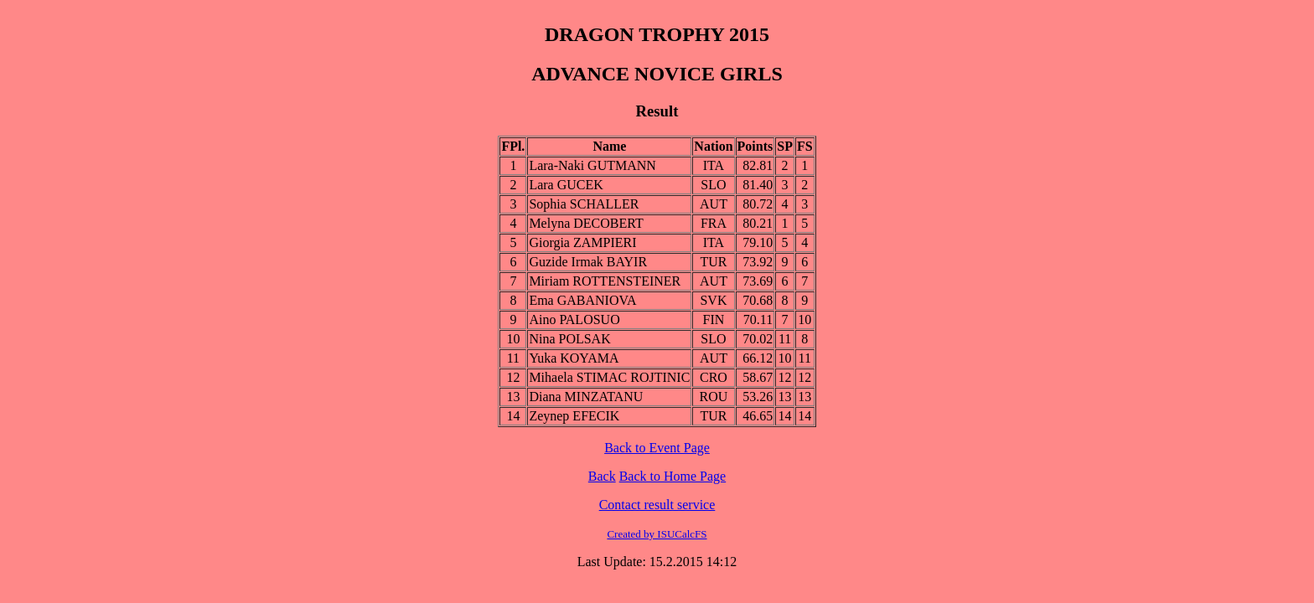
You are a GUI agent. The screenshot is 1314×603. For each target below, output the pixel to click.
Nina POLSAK (569, 339)
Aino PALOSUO (574, 319)
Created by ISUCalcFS (656, 534)
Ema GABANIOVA (582, 300)
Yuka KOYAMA (573, 358)
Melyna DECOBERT (586, 223)
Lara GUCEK (566, 185)
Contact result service (657, 504)
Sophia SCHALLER (584, 204)
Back (602, 476)
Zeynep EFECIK (574, 416)
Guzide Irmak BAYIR (588, 262)
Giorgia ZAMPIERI (582, 242)
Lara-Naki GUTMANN (592, 165)
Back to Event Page (657, 448)
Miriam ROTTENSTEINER (604, 281)
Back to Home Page (673, 476)
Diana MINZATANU (586, 396)
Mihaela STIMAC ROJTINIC (609, 377)
